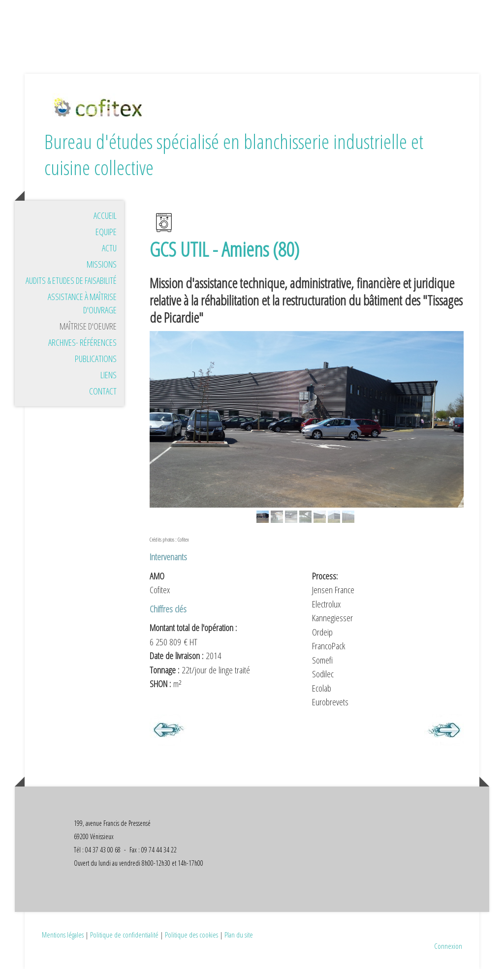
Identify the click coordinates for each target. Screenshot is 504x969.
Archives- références (82, 342)
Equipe (106, 232)
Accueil (105, 215)
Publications (96, 358)
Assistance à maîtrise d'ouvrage (82, 303)
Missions (102, 264)
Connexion (448, 946)
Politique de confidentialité (124, 934)
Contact (103, 391)
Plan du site (238, 934)
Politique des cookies (191, 934)
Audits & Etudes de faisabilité (71, 280)
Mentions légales (63, 934)
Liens (108, 375)
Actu (109, 248)
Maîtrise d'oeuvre (88, 326)
